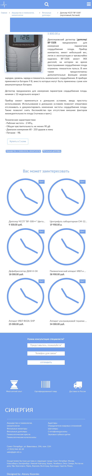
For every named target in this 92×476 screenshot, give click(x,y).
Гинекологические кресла (18, 434)
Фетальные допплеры (17, 432)
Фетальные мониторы (17, 429)
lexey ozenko (30, 474)
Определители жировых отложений (64, 426)
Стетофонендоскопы (57, 432)
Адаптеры (52, 423)
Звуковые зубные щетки (59, 434)
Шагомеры (53, 429)
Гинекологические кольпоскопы (21, 437)
